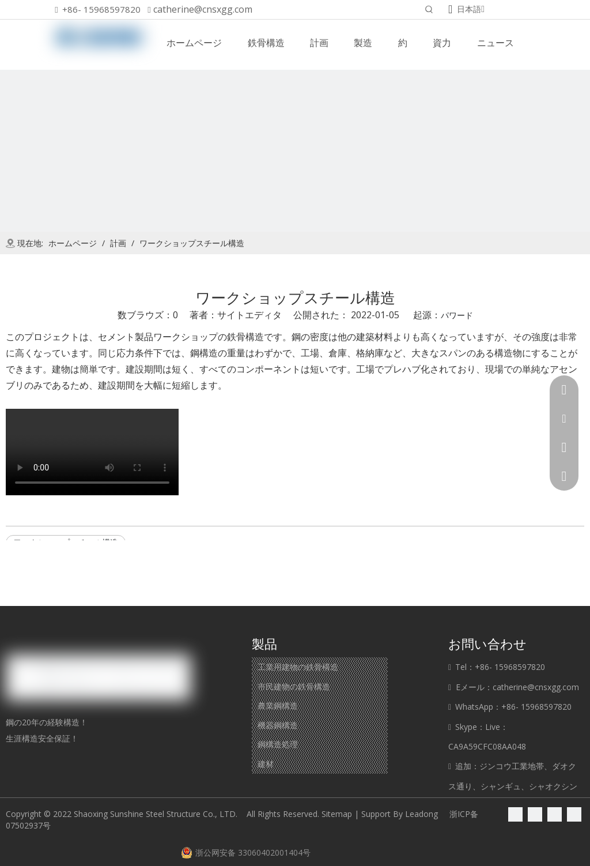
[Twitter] (554, 814)
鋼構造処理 (278, 744)
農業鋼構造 (278, 705)
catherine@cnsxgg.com (202, 9)
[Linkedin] (535, 814)
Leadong (421, 813)
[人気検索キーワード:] (429, 10)
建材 (266, 763)
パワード (457, 315)
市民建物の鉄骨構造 (294, 686)
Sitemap (337, 813)
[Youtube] (574, 814)
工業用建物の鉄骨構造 (298, 666)
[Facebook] (515, 814)
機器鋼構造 (278, 725)
